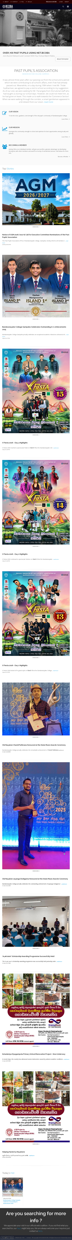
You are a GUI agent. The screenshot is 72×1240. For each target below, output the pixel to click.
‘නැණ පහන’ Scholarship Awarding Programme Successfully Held (28, 956)
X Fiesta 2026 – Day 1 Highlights (14, 665)
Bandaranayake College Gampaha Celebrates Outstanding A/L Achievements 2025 (11, 1201)
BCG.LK (29, 2)
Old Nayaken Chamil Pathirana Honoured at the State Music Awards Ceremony (34, 745)
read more (48, 102)
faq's (19, 1228)
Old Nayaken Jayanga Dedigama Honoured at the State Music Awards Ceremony (35, 879)
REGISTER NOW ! (63, 59)
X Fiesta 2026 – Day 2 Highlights (15, 554)
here (40, 1231)
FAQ (22, 2)
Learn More (65, 119)
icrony (69, 1237)
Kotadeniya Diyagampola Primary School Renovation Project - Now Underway (33, 1054)
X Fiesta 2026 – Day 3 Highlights (15, 443)
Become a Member (63, 156)
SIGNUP (67, 2)
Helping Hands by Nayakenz (13, 1152)
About (6, 2)
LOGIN (61, 2)
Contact (14, 2)
